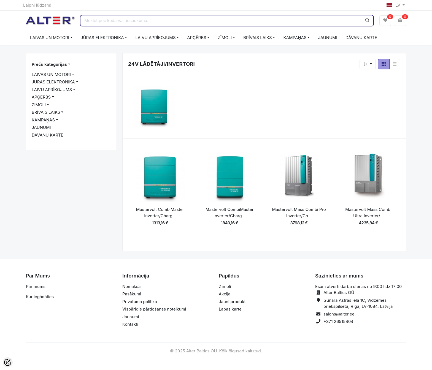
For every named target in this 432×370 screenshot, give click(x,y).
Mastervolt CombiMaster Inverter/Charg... (160, 212)
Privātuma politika (139, 301)
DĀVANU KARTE (361, 37)
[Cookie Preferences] (8, 362)
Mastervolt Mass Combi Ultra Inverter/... (368, 212)
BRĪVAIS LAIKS (257, 37)
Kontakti (130, 324)
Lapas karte (230, 309)
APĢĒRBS (196, 37)
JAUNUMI (327, 37)
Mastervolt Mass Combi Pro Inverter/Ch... (299, 212)
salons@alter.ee (339, 314)
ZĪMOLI (225, 37)
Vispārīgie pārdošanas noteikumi (154, 309)
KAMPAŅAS (294, 37)
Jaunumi (130, 316)
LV (394, 5)
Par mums (35, 286)
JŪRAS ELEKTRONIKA (102, 37)
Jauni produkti (233, 301)
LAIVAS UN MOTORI (49, 37)
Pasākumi (131, 293)
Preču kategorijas (49, 64)
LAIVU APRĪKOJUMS (155, 37)
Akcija (225, 293)
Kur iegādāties (40, 296)
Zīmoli (225, 286)
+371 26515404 (338, 321)
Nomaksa (131, 286)
